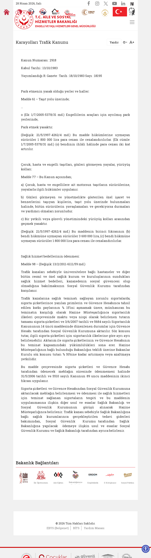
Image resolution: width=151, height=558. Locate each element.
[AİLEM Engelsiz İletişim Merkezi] (70, 13)
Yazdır (114, 42)
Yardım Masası (94, 528)
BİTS (76, 528)
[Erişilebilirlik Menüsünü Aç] (146, 549)
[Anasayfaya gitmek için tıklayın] (6, 12)
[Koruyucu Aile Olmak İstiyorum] (55, 11)
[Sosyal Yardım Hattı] (42, 12)
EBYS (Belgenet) (58, 528)
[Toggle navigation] (132, 22)
